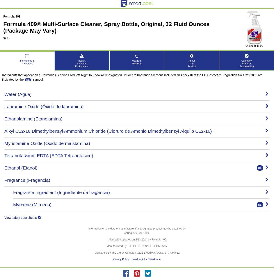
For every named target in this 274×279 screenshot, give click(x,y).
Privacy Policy (121, 259)
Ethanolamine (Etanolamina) (136, 118)
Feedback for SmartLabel (146, 259)
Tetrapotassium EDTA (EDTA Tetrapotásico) (136, 155)
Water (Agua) (136, 94)
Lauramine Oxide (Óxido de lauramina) (136, 106)
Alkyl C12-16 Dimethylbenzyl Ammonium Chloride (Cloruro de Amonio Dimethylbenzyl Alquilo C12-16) (136, 131)
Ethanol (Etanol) (136, 168)
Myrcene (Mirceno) (141, 204)
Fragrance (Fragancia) (136, 180)
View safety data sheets (22, 217)
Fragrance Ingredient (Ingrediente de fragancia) (141, 192)
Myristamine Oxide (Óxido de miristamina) (136, 143)
